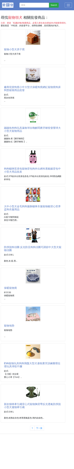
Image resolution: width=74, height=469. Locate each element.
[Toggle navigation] (68, 5)
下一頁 (39, 428)
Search (54, 5)
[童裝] (34, 5)
